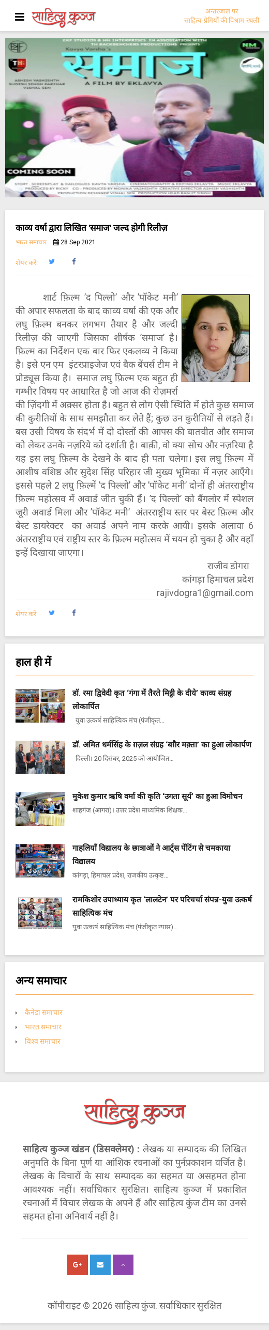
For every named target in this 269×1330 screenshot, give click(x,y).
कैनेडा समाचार (44, 1012)
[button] (51, 262)
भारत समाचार (31, 242)
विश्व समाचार (43, 1041)
